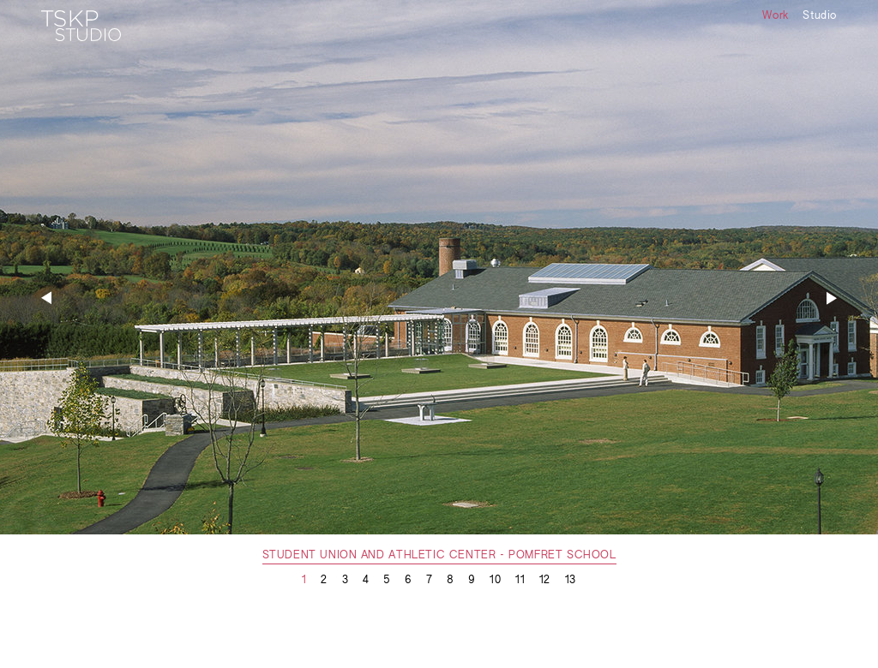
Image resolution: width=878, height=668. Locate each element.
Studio (820, 16)
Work (775, 16)
